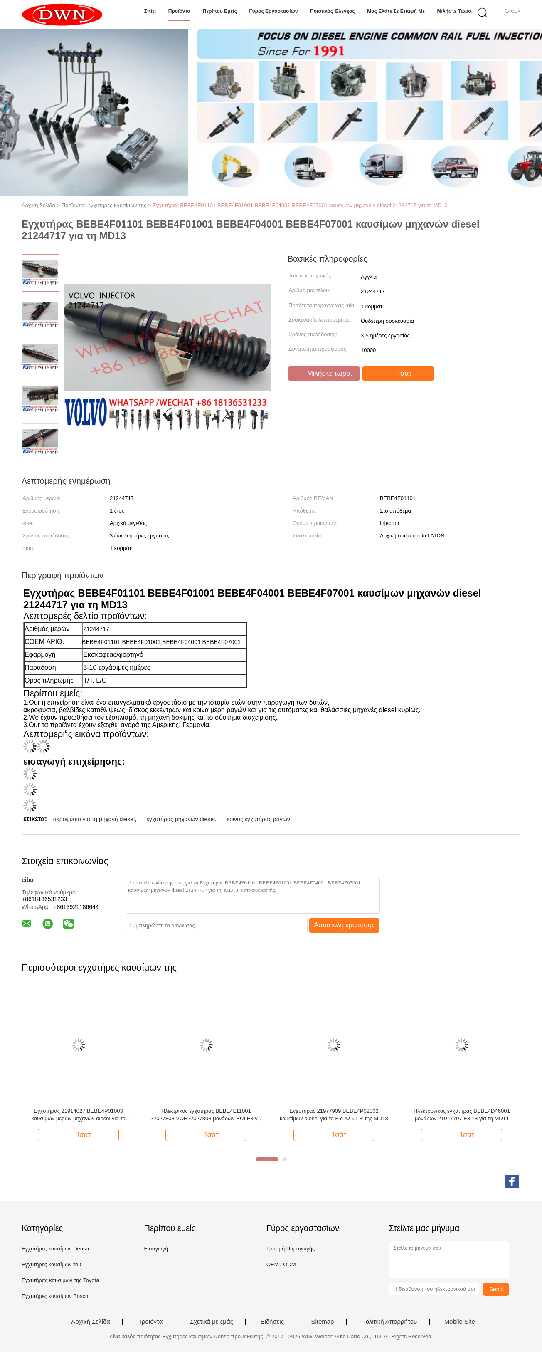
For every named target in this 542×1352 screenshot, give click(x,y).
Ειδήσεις (272, 1322)
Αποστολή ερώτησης (344, 925)
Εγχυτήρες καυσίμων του (51, 1264)
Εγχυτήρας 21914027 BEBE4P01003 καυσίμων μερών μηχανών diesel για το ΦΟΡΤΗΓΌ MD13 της (78, 1115)
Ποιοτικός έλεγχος (332, 11)
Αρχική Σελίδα (90, 1322)
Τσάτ (399, 373)
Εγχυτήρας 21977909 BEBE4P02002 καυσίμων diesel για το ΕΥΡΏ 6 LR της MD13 (334, 1115)
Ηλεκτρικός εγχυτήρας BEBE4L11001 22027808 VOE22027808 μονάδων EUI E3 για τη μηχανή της (206, 1115)
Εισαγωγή (156, 1249)
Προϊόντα (179, 11)
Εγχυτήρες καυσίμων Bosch (55, 1296)
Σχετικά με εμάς (211, 1322)
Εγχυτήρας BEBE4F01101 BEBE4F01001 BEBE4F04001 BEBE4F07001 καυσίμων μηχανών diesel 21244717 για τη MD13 (300, 205)
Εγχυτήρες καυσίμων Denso (55, 1249)
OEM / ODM (281, 1264)
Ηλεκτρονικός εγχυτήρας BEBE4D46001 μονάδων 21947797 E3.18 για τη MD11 (462, 1115)
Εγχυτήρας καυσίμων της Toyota (60, 1280)
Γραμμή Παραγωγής (290, 1249)
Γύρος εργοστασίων (273, 11)
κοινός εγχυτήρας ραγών (258, 819)
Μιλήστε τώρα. (455, 11)
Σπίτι (150, 11)
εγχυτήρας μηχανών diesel (180, 819)
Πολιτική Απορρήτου (389, 1322)
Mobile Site (459, 1322)
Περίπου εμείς (220, 11)
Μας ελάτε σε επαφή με (396, 11)
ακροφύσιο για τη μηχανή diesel (94, 819)
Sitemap (322, 1322)
